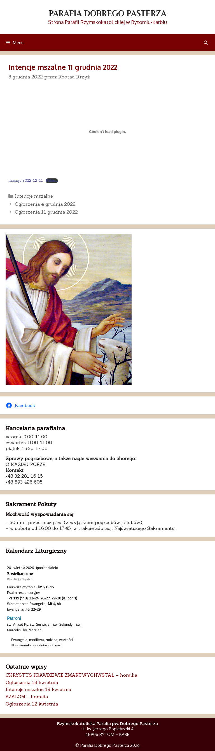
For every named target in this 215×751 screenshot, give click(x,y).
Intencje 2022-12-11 (25, 180)
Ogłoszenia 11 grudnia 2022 (46, 212)
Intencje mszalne (34, 196)
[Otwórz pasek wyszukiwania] (206, 42)
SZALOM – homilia (27, 696)
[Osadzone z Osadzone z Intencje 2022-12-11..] (107, 132)
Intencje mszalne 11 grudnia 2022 (62, 67)
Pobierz (52, 180)
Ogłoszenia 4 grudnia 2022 (45, 204)
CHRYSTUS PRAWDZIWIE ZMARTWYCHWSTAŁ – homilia (71, 675)
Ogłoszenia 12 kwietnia (32, 704)
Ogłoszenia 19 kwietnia (32, 682)
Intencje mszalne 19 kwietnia (38, 689)
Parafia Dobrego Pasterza (107, 13)
